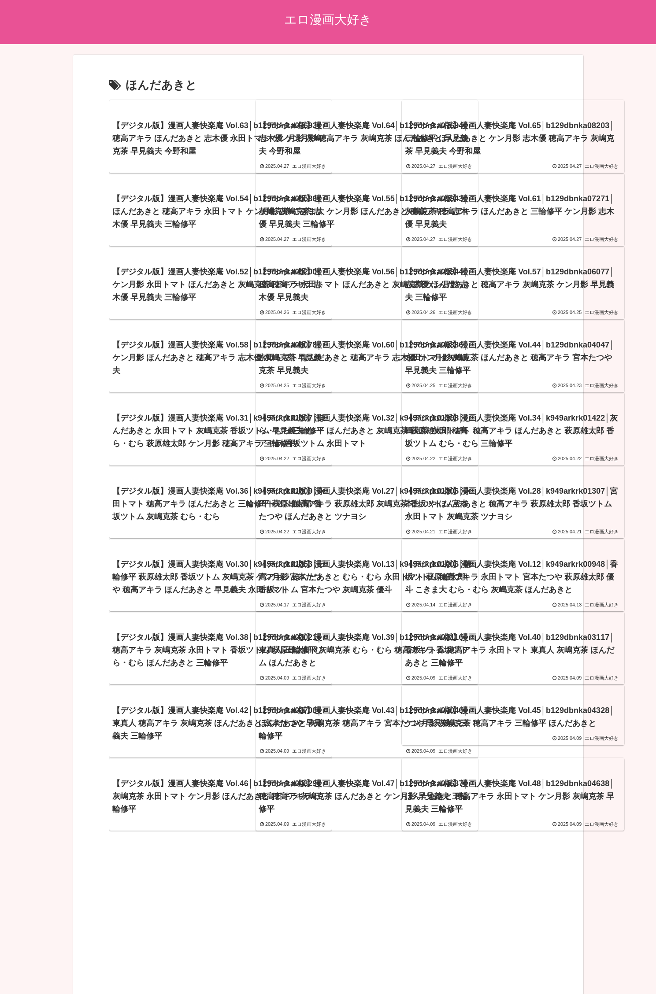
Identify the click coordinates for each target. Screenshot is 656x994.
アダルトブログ (219, 966)
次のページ (328, 864)
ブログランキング (275, 966)
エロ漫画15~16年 (505, 966)
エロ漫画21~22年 (333, 966)
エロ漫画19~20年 (390, 966)
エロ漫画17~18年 (448, 966)
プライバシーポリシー (158, 966)
